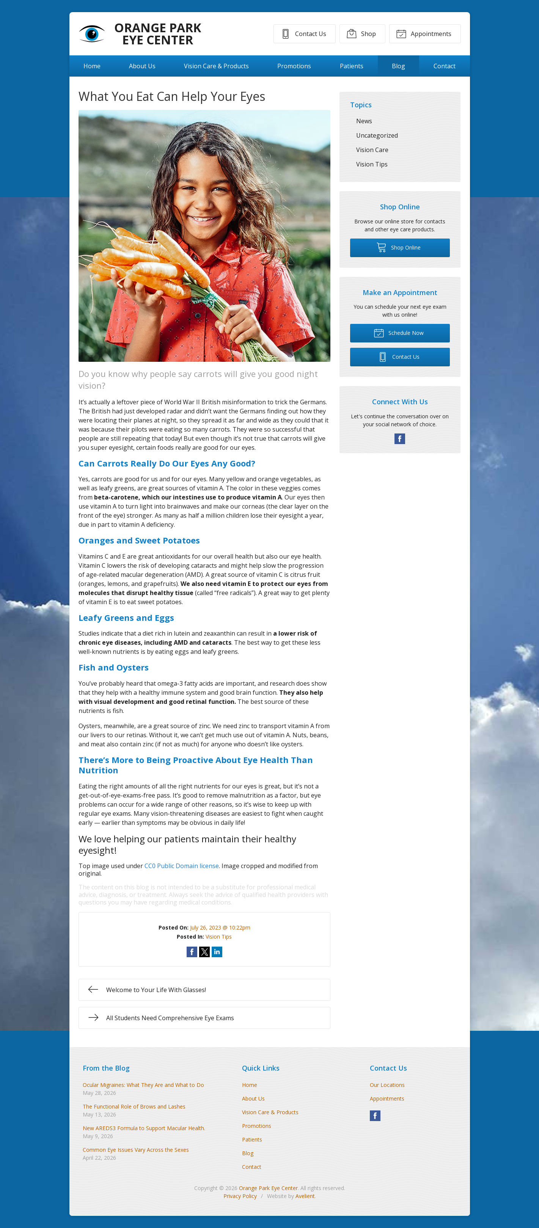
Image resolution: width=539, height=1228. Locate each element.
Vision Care (372, 150)
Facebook (399, 438)
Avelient (305, 1196)
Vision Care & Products (216, 66)
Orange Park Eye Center (268, 1188)
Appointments (423, 33)
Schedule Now (399, 332)
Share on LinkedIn (217, 952)
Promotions (294, 66)
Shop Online (398, 247)
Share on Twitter (204, 952)
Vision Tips (219, 936)
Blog (398, 66)
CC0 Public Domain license (182, 866)
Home (92, 66)
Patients (351, 66)
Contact (445, 66)
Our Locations (387, 1084)
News (364, 121)
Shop (361, 33)
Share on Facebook (192, 952)
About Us (142, 66)
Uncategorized (377, 135)
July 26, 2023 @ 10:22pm (220, 927)
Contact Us (303, 33)
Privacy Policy (240, 1196)
